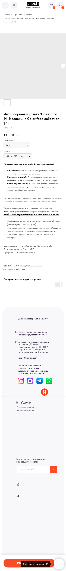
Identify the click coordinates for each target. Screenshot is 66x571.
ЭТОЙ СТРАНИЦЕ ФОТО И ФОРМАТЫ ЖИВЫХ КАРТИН (31, 214)
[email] (33, 469)
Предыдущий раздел (23, 14)
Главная (7, 14)
